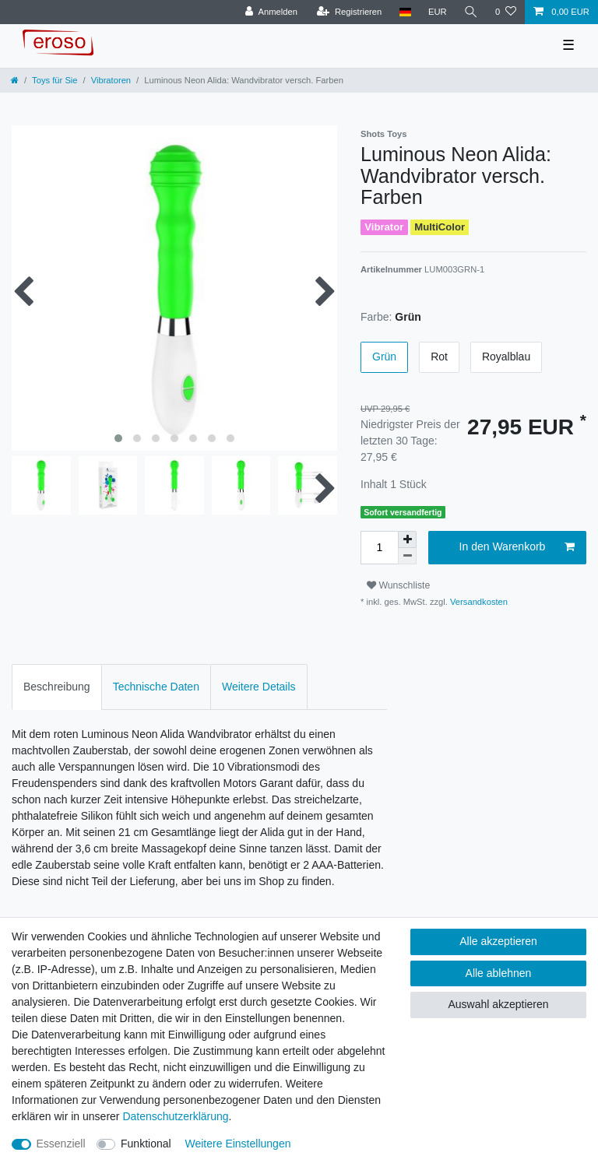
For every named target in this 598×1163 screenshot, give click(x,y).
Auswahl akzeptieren (498, 1004)
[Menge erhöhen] (407, 539)
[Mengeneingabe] (379, 547)
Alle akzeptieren (498, 941)
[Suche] (471, 12)
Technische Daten (156, 686)
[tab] (57, 687)
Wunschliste (398, 585)
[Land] (404, 12)
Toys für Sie (54, 80)
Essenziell (61, 1143)
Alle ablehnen (499, 973)
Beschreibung (56, 686)
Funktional (146, 1143)
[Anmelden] (271, 12)
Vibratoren (111, 80)
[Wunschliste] (506, 12)
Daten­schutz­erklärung (175, 1116)
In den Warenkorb (517, 547)
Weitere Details (259, 686)
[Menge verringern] (407, 556)
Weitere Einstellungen (238, 1143)
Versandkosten (478, 601)
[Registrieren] (349, 12)
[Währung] (438, 12)
